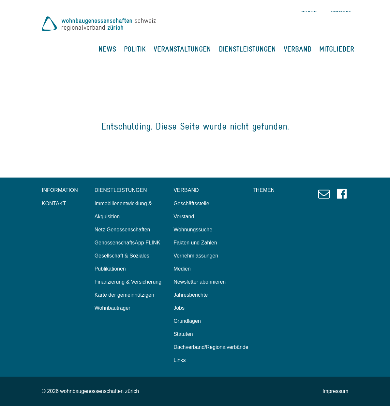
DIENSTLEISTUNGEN (247, 49)
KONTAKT (54, 203)
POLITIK (135, 49)
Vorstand (183, 216)
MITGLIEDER (336, 49)
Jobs (179, 308)
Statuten (183, 334)
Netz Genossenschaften (122, 229)
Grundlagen (187, 321)
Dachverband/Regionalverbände (210, 347)
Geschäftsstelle (191, 203)
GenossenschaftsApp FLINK (127, 242)
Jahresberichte (190, 295)
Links (179, 360)
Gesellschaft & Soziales (122, 255)
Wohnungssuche (192, 229)
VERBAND (297, 49)
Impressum (335, 391)
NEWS (107, 49)
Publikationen (110, 269)
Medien (181, 269)
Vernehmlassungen (195, 255)
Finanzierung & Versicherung (128, 282)
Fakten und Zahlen (195, 242)
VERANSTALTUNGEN (182, 49)
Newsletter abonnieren (199, 282)
